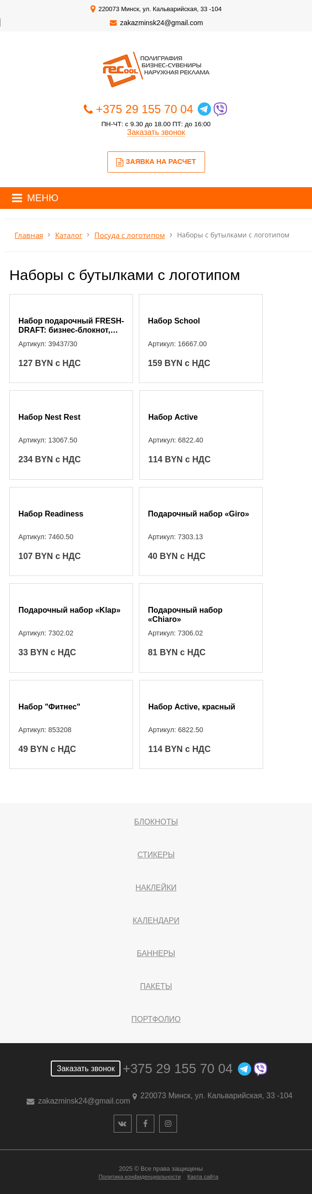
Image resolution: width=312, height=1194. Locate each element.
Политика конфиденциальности (140, 1176)
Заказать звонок (156, 132)
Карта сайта (202, 1176)
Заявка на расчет (156, 162)
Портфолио (155, 1019)
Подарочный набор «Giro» (198, 514)
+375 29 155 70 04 (144, 109)
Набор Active (172, 417)
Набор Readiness (50, 514)
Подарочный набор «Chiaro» (185, 614)
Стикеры (156, 855)
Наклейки (156, 888)
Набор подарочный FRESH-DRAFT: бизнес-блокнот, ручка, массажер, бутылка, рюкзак (71, 326)
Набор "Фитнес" (49, 707)
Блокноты (156, 822)
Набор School (174, 321)
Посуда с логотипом (129, 235)
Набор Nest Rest (49, 417)
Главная (29, 235)
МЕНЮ (43, 197)
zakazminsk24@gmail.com (161, 23)
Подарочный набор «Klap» (69, 610)
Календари (156, 920)
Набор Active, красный (191, 707)
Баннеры (156, 953)
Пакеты (156, 986)
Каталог (68, 235)
